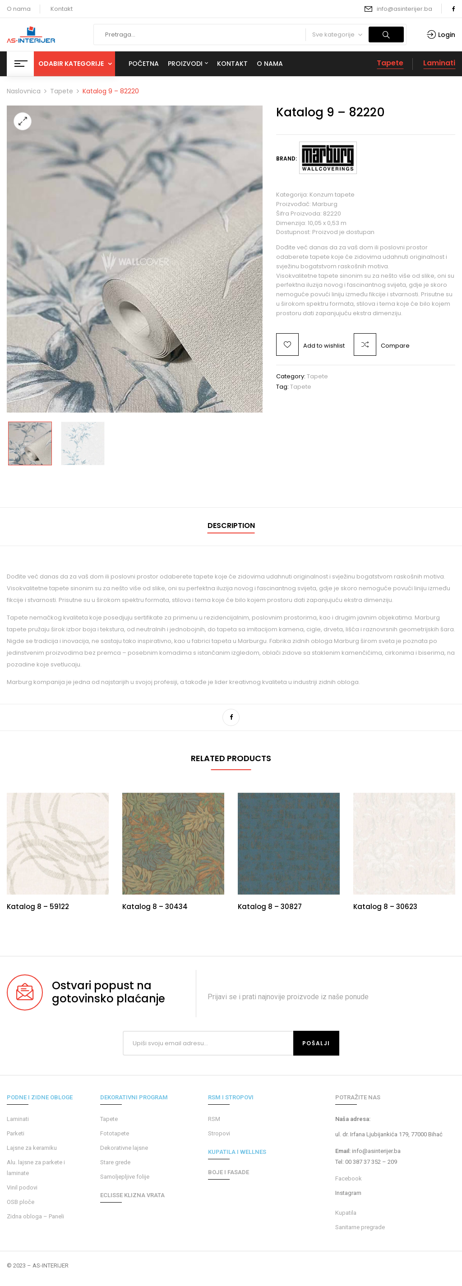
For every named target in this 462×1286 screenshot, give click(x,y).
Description (231, 525)
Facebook (348, 1178)
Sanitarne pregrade (360, 1227)
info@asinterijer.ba (404, 9)
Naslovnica (24, 91)
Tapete (390, 63)
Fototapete (114, 1133)
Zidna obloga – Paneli (35, 1216)
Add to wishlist (324, 345)
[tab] (231, 527)
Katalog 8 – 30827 (270, 906)
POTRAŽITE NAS (357, 1097)
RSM (214, 1119)
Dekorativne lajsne (124, 1147)
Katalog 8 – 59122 (38, 906)
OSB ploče (20, 1202)
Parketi (15, 1133)
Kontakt (62, 9)
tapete (300, 386)
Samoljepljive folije (124, 1176)
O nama (19, 9)
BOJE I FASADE (228, 1172)
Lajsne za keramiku (32, 1147)
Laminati (439, 63)
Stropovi (219, 1133)
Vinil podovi (22, 1187)
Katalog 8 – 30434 (155, 906)
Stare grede (115, 1162)
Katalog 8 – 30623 (385, 906)
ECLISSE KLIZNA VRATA (132, 1195)
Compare (395, 345)
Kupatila (345, 1212)
